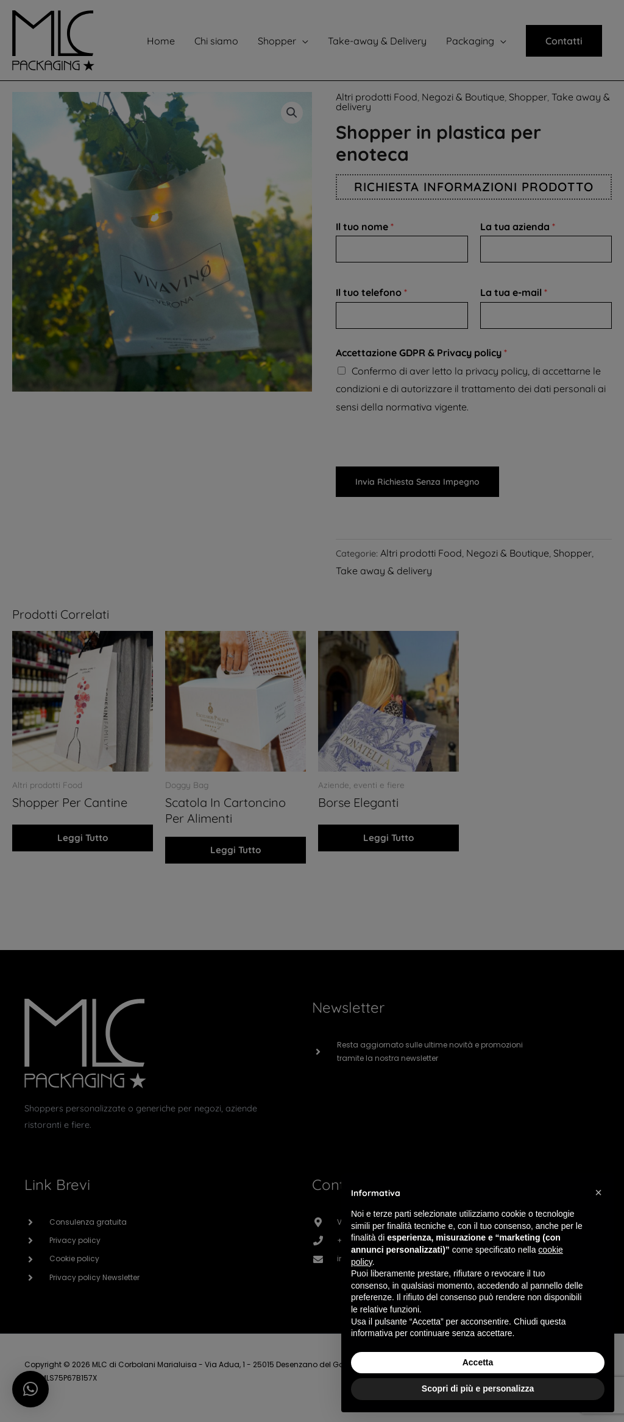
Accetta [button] (478, 1362)
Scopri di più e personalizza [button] (478, 1388)
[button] (598, 1192)
